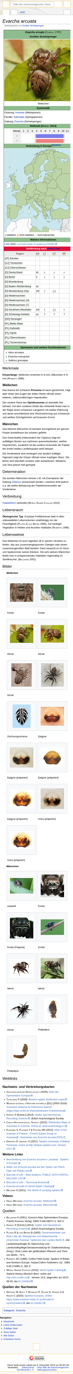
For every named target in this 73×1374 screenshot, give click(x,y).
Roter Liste (53, 248)
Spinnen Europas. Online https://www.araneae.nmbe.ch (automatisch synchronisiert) (30, 1299)
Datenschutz (28, 1367)
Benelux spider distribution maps (46, 1099)
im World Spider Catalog (29, 1186)
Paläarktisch (9, 503)
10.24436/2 (24, 1281)
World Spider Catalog (51, 1270)
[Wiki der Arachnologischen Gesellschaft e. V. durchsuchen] (33, 4)
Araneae (20, 112)
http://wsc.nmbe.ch (16, 1277)
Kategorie (9, 1310)
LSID (7, 244)
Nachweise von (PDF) (41, 1137)
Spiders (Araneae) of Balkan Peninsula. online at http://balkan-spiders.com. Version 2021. (38, 1145)
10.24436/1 (36, 1303)
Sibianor (16, 482)
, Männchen (39, 1205)
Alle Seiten (9, 1335)
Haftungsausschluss (47, 1370)
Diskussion (14, 13)
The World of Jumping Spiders (43, 1190)
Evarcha (19, 121)
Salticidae (19, 117)
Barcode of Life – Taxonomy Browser (26, 1182)
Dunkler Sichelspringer (32, 25)
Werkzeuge (67, 13)
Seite (6, 13)
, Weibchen (39, 1201)
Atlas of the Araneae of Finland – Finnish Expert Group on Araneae (36, 1134)
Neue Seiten (10, 1332)
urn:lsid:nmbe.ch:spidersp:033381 (36, 244)
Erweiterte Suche (12, 1339)
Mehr (22, 12)
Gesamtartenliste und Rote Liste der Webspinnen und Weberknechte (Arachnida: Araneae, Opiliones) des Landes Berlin (35, 1236)
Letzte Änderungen (13, 1325)
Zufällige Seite (11, 1328)
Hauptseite (9, 1321)
